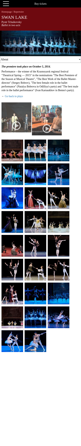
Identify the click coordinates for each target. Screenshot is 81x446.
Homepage (6, 11)
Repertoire (19, 11)
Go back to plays (14, 96)
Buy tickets (40, 3)
